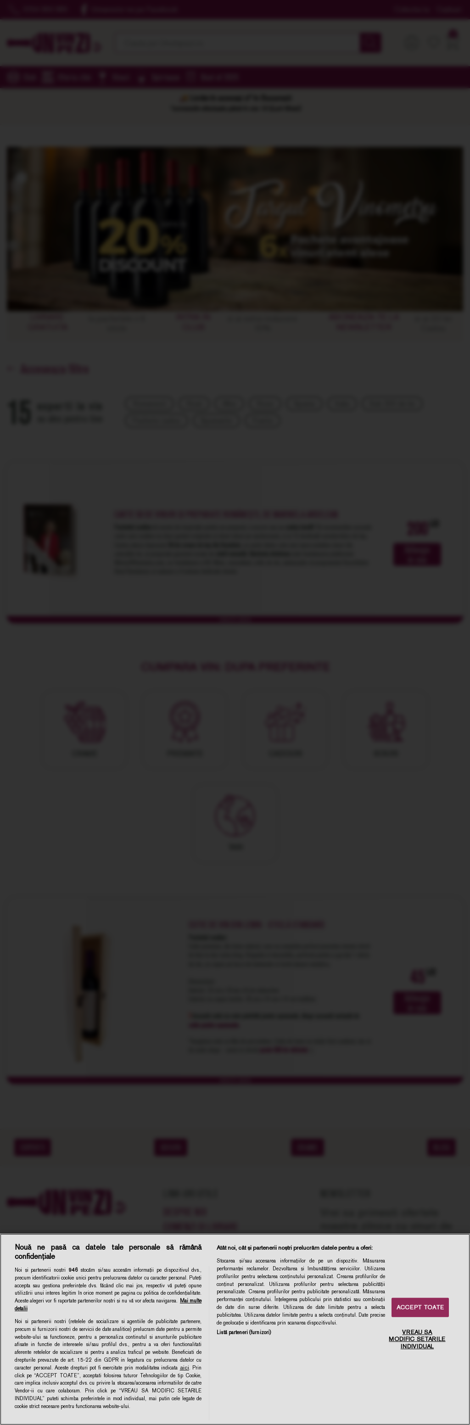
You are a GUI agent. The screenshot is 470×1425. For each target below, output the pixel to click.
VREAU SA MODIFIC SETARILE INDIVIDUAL (417, 1339)
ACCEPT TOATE (420, 1307)
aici (184, 1367)
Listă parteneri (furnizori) (244, 1332)
